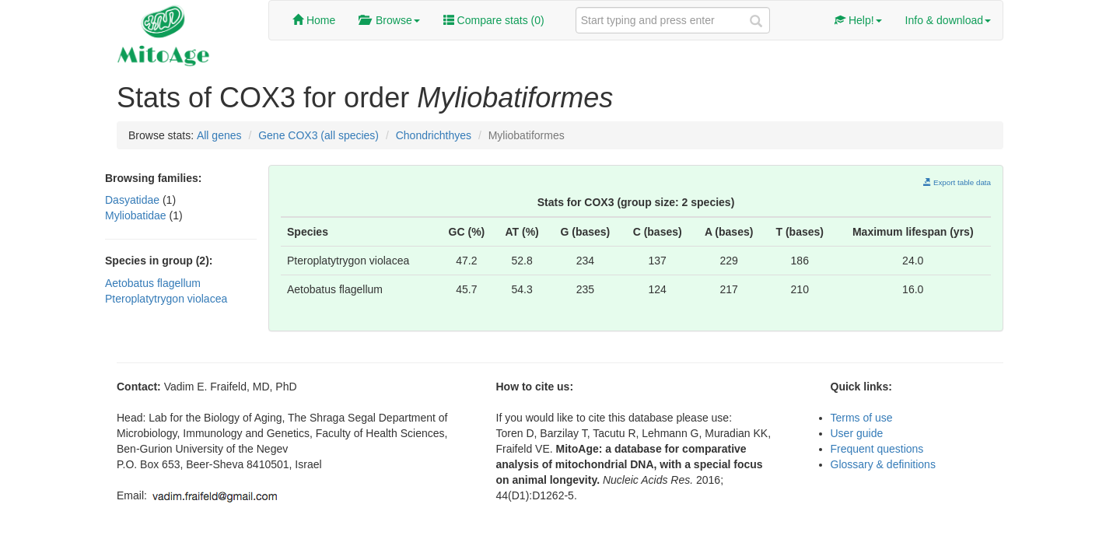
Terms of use (862, 417)
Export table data (957, 182)
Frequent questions (877, 449)
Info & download (948, 20)
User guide (857, 433)
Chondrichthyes (433, 135)
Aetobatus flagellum (153, 283)
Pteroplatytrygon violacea (166, 298)
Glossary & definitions (883, 464)
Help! (858, 20)
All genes (219, 135)
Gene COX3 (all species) (318, 135)
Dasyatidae (134, 200)
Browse (389, 20)
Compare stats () (493, 20)
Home (313, 20)
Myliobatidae (137, 215)
